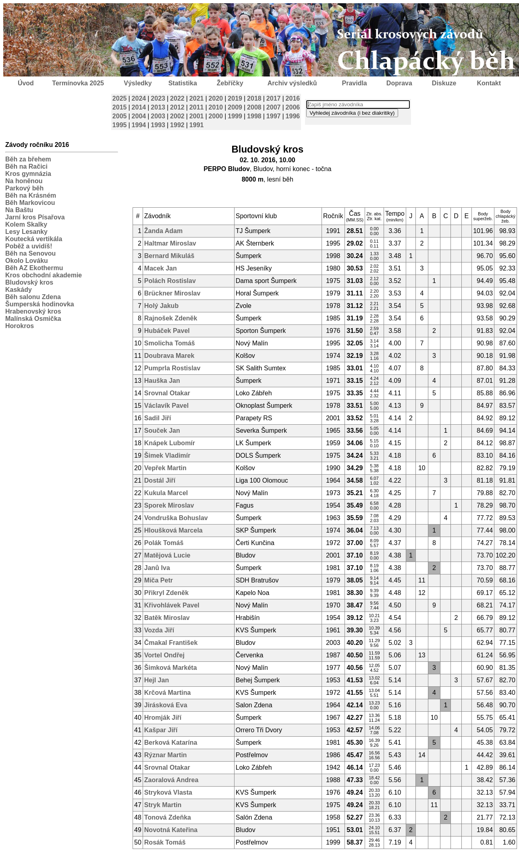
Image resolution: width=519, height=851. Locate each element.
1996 (293, 116)
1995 (119, 125)
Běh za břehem (28, 159)
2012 (177, 107)
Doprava (399, 83)
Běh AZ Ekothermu (34, 267)
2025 (119, 98)
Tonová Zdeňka (167, 817)
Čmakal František (171, 642)
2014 (139, 107)
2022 (177, 98)
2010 (216, 107)
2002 (177, 116)
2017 (273, 98)
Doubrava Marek (169, 355)
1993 (158, 125)
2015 (119, 107)
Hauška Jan (162, 380)
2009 (235, 107)
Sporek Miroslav (169, 505)
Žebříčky (230, 83)
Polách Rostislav (170, 280)
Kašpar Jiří (161, 730)
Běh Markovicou (30, 202)
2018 (254, 98)
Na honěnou (23, 181)
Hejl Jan (156, 680)
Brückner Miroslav (172, 293)
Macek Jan (160, 268)
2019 (235, 98)
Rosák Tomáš (165, 842)
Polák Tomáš (164, 542)
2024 (139, 98)
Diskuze (444, 83)
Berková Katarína (170, 742)
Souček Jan (162, 430)
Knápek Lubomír (169, 443)
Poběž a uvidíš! (28, 246)
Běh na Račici (26, 166)
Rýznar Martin (165, 755)
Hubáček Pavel (167, 330)
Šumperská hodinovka (39, 304)
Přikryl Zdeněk (166, 592)
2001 (196, 116)
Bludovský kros (29, 282)
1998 (254, 116)
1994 (139, 125)
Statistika (182, 83)
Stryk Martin (162, 804)
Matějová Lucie (167, 555)
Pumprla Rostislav (172, 368)
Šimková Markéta (170, 667)
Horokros (19, 325)
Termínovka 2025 (78, 83)
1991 (196, 125)
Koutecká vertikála (33, 238)
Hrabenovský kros (33, 311)
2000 (216, 116)
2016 (293, 98)
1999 (235, 116)
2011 (196, 107)
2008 (254, 107)
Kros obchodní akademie (43, 275)
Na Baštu (19, 210)
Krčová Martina (167, 692)
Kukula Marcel (166, 493)
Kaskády (18, 289)
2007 (273, 107)
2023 (158, 98)
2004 (139, 116)
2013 (158, 107)
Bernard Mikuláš (169, 255)
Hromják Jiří (162, 717)
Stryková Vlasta (168, 792)
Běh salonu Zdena (33, 296)
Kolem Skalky (26, 224)
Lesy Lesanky (26, 231)
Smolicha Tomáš (169, 343)
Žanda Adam (163, 230)
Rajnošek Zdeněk (170, 318)
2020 (216, 98)
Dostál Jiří (159, 480)
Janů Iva (157, 567)
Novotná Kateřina (170, 829)
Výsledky (138, 83)
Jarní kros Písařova (35, 217)
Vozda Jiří (159, 630)
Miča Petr (158, 580)
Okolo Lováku (26, 260)
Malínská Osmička (33, 318)
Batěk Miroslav (167, 617)
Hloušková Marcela (173, 530)
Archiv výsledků (292, 83)
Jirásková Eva (165, 705)
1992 (177, 125)
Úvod (26, 83)
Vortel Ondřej (164, 655)
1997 (273, 116)
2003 (158, 116)
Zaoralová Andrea (171, 780)
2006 (293, 107)
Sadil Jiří (157, 418)
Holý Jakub (161, 305)
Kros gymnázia (28, 173)
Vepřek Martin (165, 468)
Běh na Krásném (30, 195)
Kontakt (489, 83)
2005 (119, 116)
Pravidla (354, 83)
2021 (196, 98)
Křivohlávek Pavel (171, 605)
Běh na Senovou (30, 253)
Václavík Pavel (166, 405)
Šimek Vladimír (167, 455)
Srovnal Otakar (167, 393)
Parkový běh (24, 188)
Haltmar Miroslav (170, 243)
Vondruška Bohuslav (176, 517)
